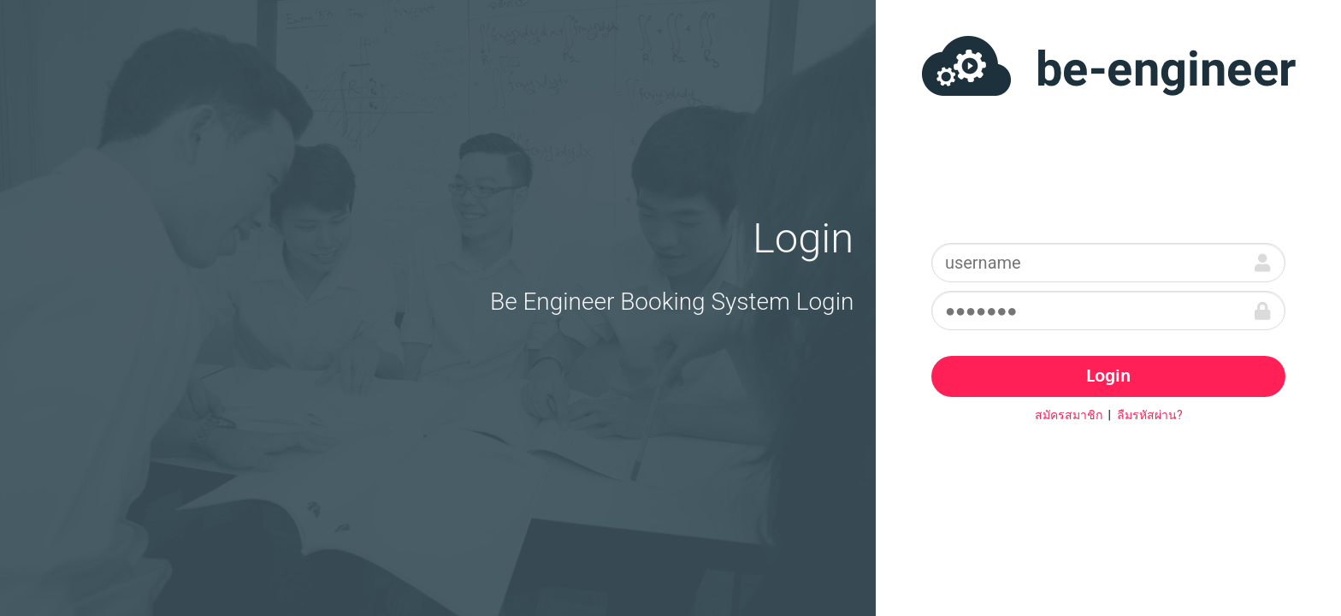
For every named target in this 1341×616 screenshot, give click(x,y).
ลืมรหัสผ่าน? (1150, 415)
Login (1108, 377)
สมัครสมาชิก (1068, 415)
